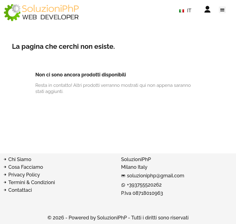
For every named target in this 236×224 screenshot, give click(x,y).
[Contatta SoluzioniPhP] (59, 190)
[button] (222, 9)
